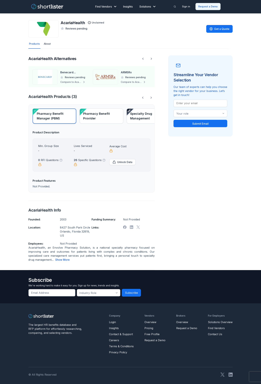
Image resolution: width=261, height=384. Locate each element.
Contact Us (215, 333)
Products (34, 43)
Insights (128, 6)
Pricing (148, 327)
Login (112, 321)
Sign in (186, 6)
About (48, 43)
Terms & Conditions (121, 345)
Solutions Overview (220, 321)
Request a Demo (208, 6)
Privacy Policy (118, 351)
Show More (62, 259)
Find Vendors (105, 6)
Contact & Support (121, 333)
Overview (150, 321)
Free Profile (152, 333)
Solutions (147, 6)
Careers (114, 339)
